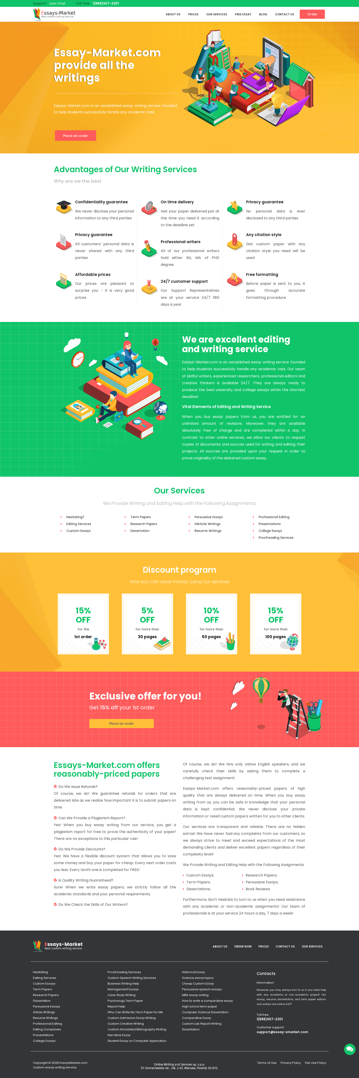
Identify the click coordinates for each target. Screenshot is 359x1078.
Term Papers (141, 517)
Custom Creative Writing (126, 1023)
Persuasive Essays (209, 517)
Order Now (243, 946)
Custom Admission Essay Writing (132, 1018)
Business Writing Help (123, 983)
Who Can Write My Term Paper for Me (135, 1012)
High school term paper (199, 1006)
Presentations (270, 524)
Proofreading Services (276, 537)
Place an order (75, 135)
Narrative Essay (119, 1035)
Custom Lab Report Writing (201, 1023)
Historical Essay (193, 972)
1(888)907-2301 (106, 3)
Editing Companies (47, 1029)
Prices (193, 14)
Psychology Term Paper (125, 1001)
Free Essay (243, 14)
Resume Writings (208, 530)
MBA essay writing (195, 995)
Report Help (116, 1006)
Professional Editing (274, 517)
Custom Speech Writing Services (132, 978)
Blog (263, 14)
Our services (216, 14)
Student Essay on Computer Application (137, 1041)
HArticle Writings (207, 524)
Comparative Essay (196, 1018)
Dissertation (140, 530)
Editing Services (78, 524)
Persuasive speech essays (202, 989)
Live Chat (57, 3)
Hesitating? (75, 517)
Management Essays (123, 989)
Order (312, 14)
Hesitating (40, 972)
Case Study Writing (122, 995)
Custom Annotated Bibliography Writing (137, 1029)
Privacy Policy (291, 1063)
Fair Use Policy (315, 1063)
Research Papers (144, 524)
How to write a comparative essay (207, 1001)
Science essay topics (198, 978)
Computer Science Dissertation (205, 1012)
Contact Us (284, 14)
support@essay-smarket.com (282, 1032)
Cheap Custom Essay (198, 983)
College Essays (270, 530)
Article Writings (44, 1012)
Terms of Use (267, 1063)
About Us (173, 14)
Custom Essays (78, 530)
